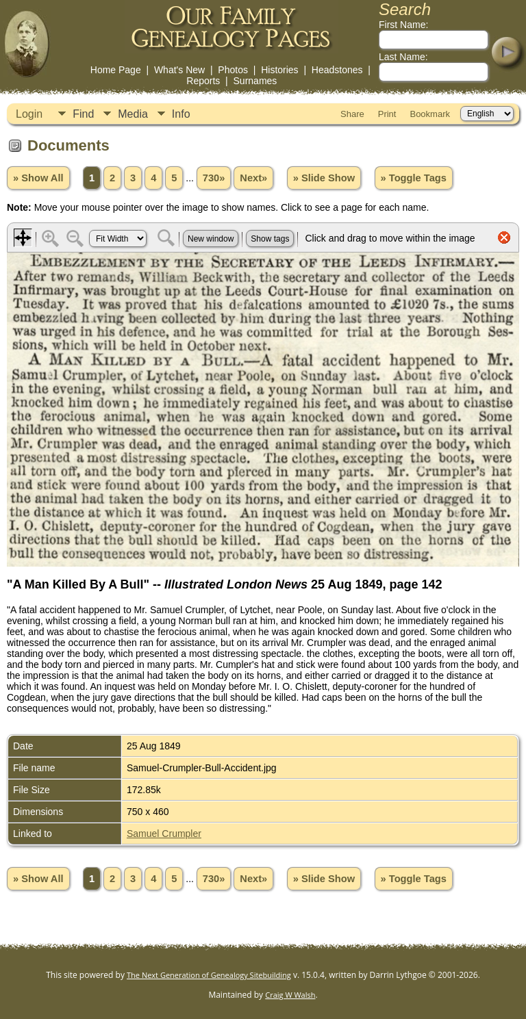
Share (352, 114)
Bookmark (430, 114)
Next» (253, 177)
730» (214, 177)
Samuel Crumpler (164, 833)
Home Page (115, 69)
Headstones (337, 69)
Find (83, 114)
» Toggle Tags (414, 177)
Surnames (255, 80)
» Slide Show (324, 177)
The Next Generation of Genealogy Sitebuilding (209, 975)
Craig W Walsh (290, 995)
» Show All (38, 177)
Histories (279, 69)
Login (29, 114)
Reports (203, 80)
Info (181, 114)
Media (133, 114)
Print (387, 114)
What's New (179, 69)
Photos (233, 69)
